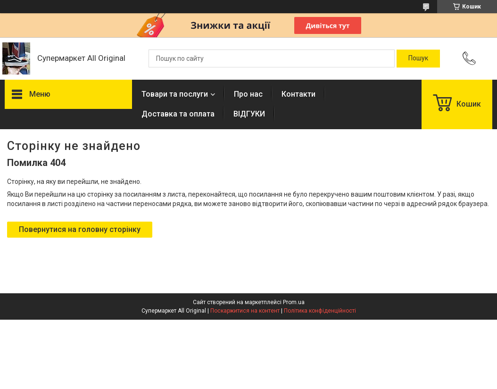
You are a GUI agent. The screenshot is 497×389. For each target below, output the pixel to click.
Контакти (298, 94)
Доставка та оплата (178, 113)
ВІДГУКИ (249, 113)
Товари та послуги (174, 94)
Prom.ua (294, 302)
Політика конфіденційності (320, 310)
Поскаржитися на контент (245, 310)
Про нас (248, 94)
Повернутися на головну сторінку (80, 229)
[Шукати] (418, 58)
